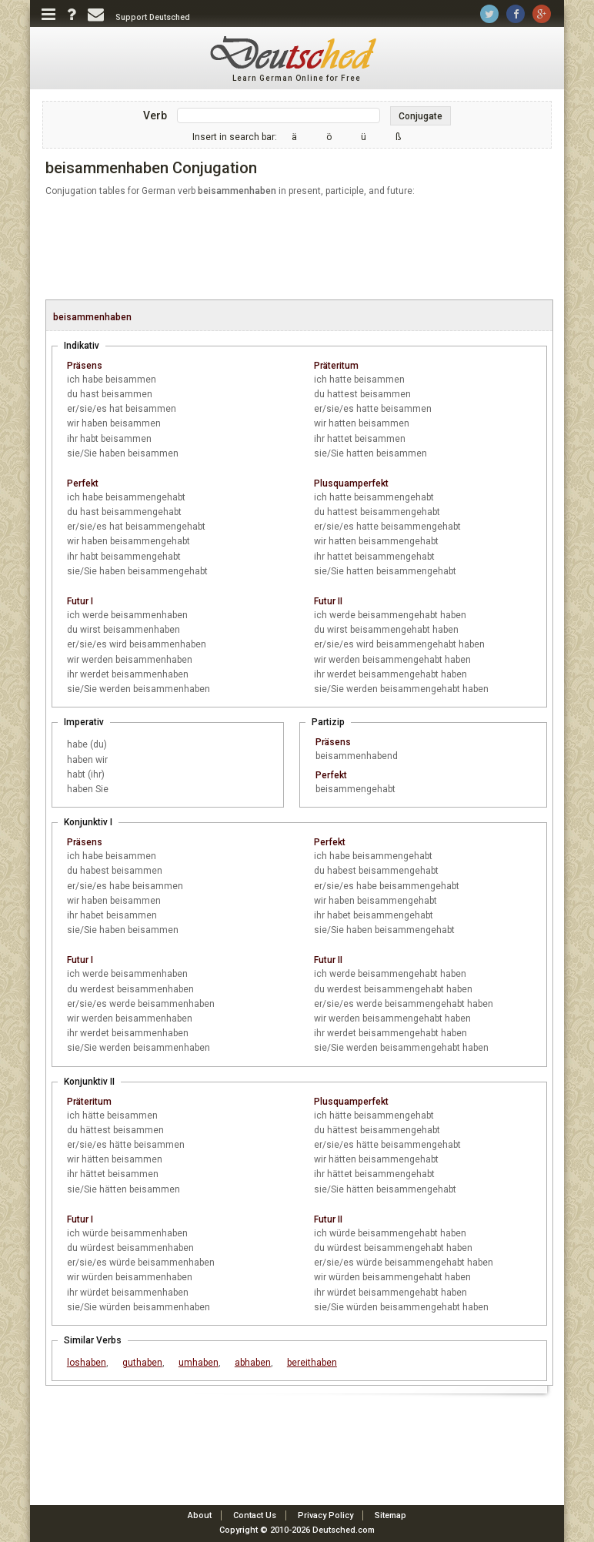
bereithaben (312, 1362)
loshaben (86, 1362)
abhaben (253, 1362)
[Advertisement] (299, 249)
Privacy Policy (325, 1515)
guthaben (142, 1362)
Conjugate (420, 116)
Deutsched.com (343, 1530)
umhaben (199, 1362)
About (200, 1515)
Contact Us (254, 1515)
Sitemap (390, 1515)
